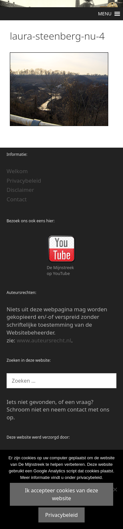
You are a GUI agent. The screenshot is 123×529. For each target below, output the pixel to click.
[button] (105, 13)
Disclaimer (20, 189)
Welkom (17, 171)
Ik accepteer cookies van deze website (61, 494)
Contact (17, 199)
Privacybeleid (24, 180)
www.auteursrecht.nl (44, 340)
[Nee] (115, 489)
